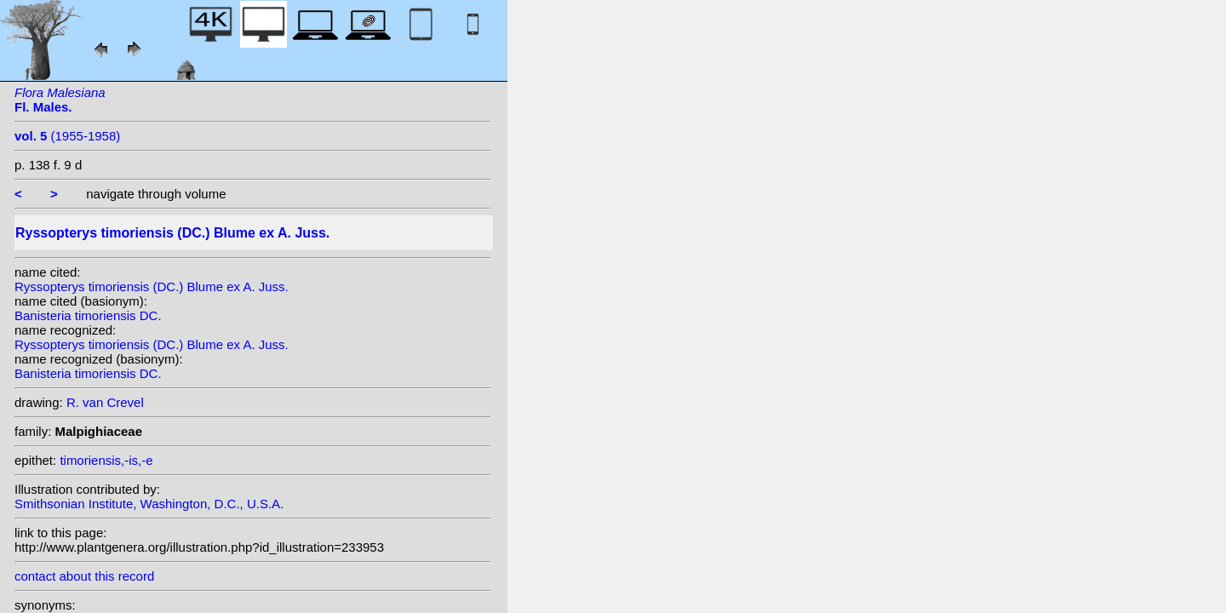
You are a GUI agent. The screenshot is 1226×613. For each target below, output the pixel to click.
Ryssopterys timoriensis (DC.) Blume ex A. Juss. (151, 286)
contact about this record (84, 576)
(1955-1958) (67, 136)
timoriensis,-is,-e (106, 460)
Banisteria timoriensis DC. (88, 315)
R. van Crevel (105, 402)
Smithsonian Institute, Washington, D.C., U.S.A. (149, 503)
